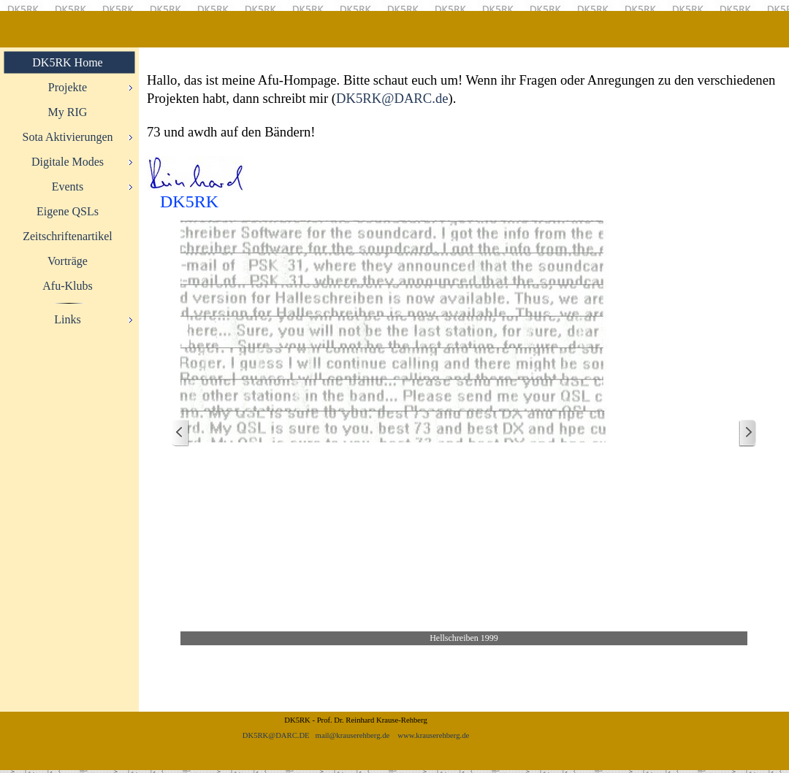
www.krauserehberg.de (433, 735)
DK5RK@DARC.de (392, 98)
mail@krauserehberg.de (353, 735)
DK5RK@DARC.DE (276, 735)
